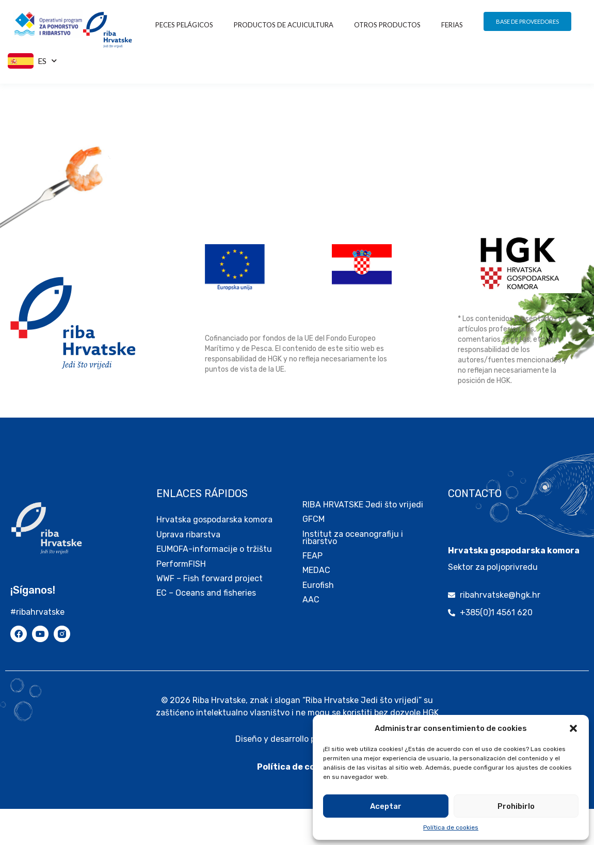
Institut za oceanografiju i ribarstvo (352, 573)
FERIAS (452, 25)
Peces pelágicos (184, 25)
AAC (310, 636)
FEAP (312, 592)
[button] (573, 728)
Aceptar (386, 806)
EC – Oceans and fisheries (207, 629)
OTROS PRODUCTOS (387, 25)
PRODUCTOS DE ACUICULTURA (283, 25)
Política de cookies (450, 827)
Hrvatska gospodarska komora (214, 556)
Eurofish (318, 621)
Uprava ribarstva (188, 571)
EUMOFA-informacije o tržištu (214, 585)
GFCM (313, 555)
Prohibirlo (516, 806)
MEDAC (316, 606)
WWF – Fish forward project (209, 614)
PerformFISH (181, 600)
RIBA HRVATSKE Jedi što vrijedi (362, 541)
